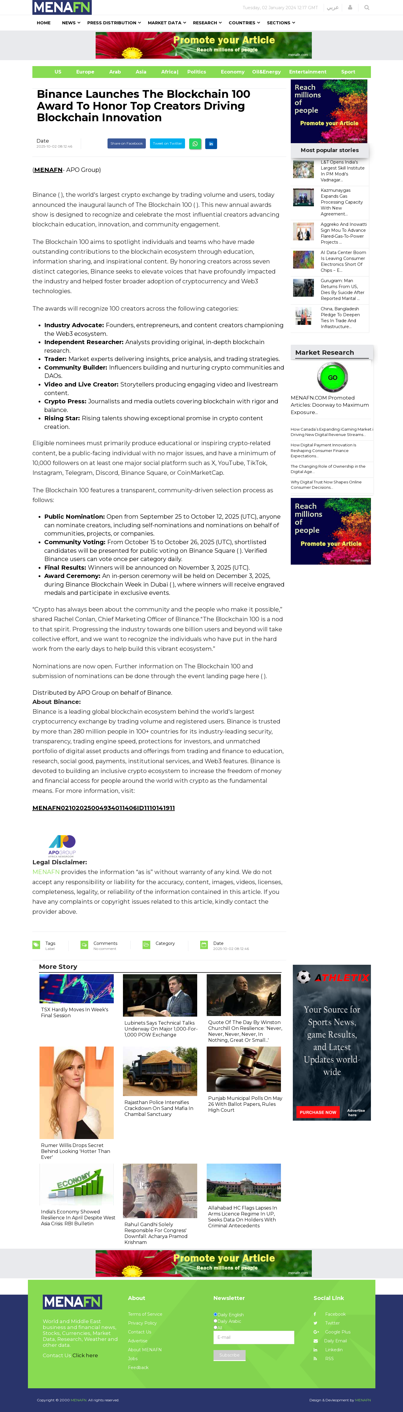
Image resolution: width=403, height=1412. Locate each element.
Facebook (330, 1314)
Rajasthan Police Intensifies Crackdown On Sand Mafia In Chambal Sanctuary (158, 1108)
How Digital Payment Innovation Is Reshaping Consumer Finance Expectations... (323, 450)
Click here (85, 1355)
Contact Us (139, 1332)
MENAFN (48, 169)
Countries (242, 22)
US (50, 72)
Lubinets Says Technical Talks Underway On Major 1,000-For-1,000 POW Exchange (161, 1029)
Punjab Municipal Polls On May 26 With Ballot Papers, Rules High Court (245, 1104)
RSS (324, 1358)
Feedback (138, 1367)
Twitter (327, 1323)
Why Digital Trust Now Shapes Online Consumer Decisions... (326, 485)
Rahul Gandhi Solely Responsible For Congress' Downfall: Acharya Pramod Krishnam (156, 1233)
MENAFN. (79, 1400)
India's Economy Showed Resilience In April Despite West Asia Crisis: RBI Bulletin (78, 1217)
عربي (333, 7)
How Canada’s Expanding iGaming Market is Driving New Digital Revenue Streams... (333, 432)
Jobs (133, 1358)
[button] (350, 7)
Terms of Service (145, 1314)
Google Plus (332, 1332)
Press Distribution (111, 22)
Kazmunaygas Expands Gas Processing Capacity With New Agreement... (342, 202)
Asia (141, 72)
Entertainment (299, 72)
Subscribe (229, 1355)
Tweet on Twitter (167, 143)
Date (43, 141)
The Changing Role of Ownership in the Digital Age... (328, 469)
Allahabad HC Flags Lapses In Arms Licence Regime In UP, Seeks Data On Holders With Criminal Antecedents (242, 1217)
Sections (278, 22)
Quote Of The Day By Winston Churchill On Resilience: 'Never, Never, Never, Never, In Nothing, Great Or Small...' (245, 1031)
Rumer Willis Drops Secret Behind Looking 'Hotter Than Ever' (75, 1151)
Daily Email (330, 1341)
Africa (168, 72)
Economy (233, 72)
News (69, 22)
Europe (85, 72)
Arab (115, 72)
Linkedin (328, 1349)
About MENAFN (145, 1349)
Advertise (138, 1341)
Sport (344, 72)
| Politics (195, 72)
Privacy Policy (142, 1323)
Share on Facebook (126, 143)
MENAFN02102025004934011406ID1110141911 (103, 808)
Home (43, 22)
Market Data (164, 22)
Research (205, 22)
